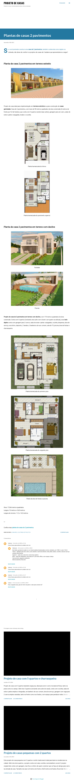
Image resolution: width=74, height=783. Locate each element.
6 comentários (17, 773)
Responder (11, 564)
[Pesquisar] (62, 3)
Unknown (14, 548)
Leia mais (67, 698)
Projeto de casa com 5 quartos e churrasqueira (30, 678)
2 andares (14, 532)
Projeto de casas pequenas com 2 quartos (27, 752)
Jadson (9, 582)
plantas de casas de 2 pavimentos (23, 527)
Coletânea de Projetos (23, 532)
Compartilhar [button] (64, 532)
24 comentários (17, 698)
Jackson (10, 543)
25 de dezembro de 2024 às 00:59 (20, 582)
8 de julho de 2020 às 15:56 (19, 543)
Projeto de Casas (14, 3)
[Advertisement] (35, 19)
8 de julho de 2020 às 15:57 (19, 575)
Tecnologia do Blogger (37, 779)
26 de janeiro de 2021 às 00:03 (25, 548)
